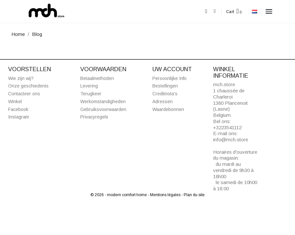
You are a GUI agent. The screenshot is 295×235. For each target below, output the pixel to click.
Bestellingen (165, 85)
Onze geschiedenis (28, 85)
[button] (206, 11)
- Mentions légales (164, 195)
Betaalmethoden (97, 78)
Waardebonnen (168, 109)
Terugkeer (90, 93)
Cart (230, 11)
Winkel (15, 101)
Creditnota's (165, 93)
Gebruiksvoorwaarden (103, 109)
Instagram (18, 116)
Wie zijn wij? (21, 78)
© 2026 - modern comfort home (119, 195)
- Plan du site (193, 195)
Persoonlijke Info (169, 78)
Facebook (18, 109)
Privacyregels (94, 116)
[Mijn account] (214, 11)
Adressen (162, 101)
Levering (89, 85)
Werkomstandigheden (103, 101)
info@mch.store (230, 139)
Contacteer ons (24, 93)
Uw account (172, 69)
